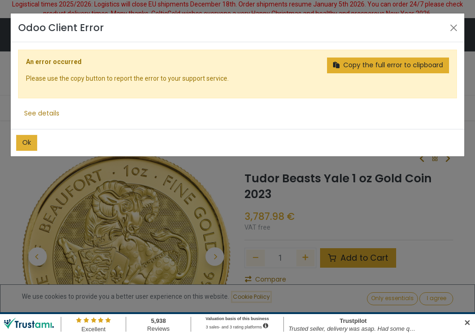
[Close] (454, 28)
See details (41, 113)
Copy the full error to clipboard (388, 65)
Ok (26, 142)
